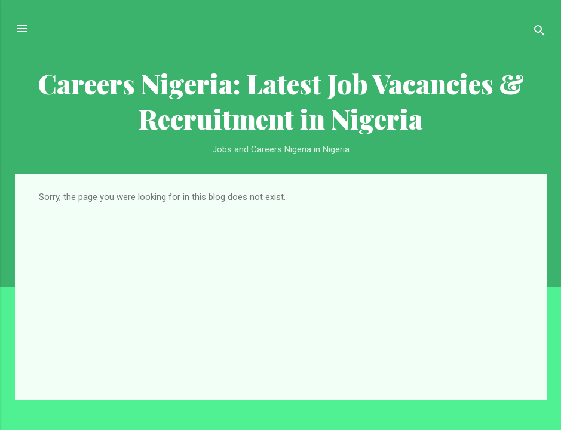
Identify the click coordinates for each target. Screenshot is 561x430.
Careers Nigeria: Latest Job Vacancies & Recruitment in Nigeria (281, 101)
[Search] (539, 32)
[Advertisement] (281, 292)
